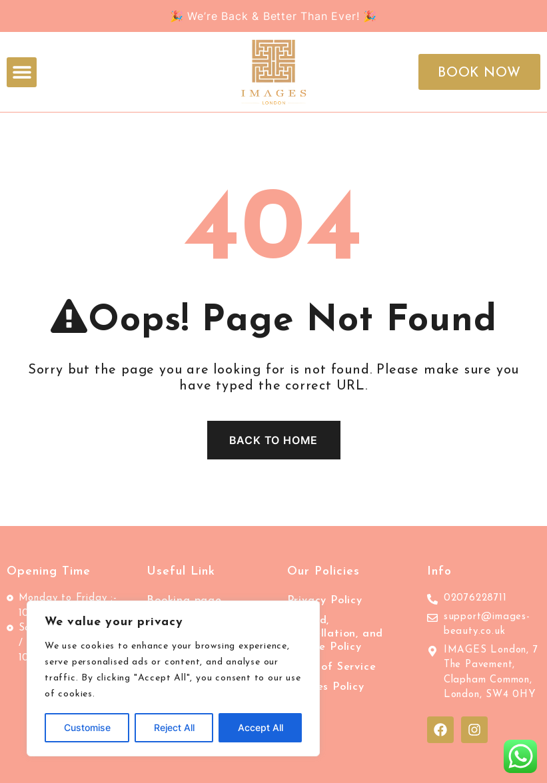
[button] (22, 72)
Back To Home (273, 440)
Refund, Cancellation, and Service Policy (335, 633)
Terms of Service (331, 667)
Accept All (260, 727)
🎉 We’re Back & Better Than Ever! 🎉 (273, 16)
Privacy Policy (324, 600)
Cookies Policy (325, 687)
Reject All (174, 727)
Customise (87, 727)
